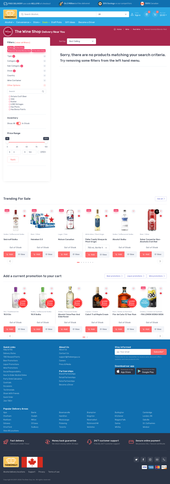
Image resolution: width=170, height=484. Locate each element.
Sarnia (117, 423)
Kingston (91, 416)
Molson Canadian (95, 239)
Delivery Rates (9, 353)
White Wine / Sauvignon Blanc (16, 234)
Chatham (7, 416)
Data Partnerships (67, 381)
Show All (11, 123)
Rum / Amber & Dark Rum (151, 312)
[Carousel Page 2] (81, 262)
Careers (62, 361)
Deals (45, 22)
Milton (33, 420)
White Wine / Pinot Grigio (123, 234)
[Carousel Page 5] (88, 262)
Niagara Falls (120, 420)
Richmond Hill (92, 423)
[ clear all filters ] (22, 42)
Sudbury (34, 427)
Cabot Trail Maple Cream (125, 314)
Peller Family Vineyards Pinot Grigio (125, 240)
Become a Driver (86, 22)
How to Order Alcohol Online (15, 375)
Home (118, 29)
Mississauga (64, 420)
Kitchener (119, 416)
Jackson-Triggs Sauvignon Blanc (13, 240)
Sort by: (62, 41)
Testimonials (8, 390)
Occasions (7, 386)
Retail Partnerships (67, 377)
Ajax (5, 412)
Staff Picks (56, 22)
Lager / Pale (91, 234)
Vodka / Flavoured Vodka (96, 312)
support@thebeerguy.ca (69, 357)
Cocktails (7, 382)
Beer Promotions (10, 361)
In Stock (25, 123)
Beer (115, 276)
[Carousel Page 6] (90, 262)
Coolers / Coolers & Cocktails (16, 312)
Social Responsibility (12, 372)
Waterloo (91, 427)
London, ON (147, 416)
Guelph (34, 416)
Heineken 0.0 (66, 239)
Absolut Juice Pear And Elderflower (98, 315)
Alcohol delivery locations (14, 472)
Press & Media (65, 364)
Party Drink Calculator (12, 379)
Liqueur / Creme (120, 312)
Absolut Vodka (148, 239)
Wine (127, 29)
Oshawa (6, 423)
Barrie (33, 412)
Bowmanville (64, 412)
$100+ (43, 152)
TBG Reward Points (11, 357)
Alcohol (8, 22)
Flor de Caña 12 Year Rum (153, 314)
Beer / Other (64, 234)
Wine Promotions (10, 368)
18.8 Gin (36, 314)
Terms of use (54, 472)
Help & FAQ (7, 350)
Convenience (22, 22)
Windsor (146, 427)
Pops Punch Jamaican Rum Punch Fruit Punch (16, 315)
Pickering (63, 423)
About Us (63, 350)
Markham (7, 420)
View (22, 254)
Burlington (119, 412)
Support (31, 472)
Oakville (146, 420)
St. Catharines (149, 423)
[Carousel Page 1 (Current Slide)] (78, 262)
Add (11, 254)
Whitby (118, 427)
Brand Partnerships (67, 374)
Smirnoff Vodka (39, 239)
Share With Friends (11, 393)
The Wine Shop (38, 51)
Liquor (135, 276)
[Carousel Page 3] (83, 262)
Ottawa (34, 423)
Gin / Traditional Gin (39, 312)
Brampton (91, 412)
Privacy (42, 472)
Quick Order (8, 397)
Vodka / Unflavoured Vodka (42, 234)
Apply (13, 159)
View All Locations (11, 431)
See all (161, 199)
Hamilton (63, 416)
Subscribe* (159, 352)
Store (36, 22)
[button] (26, 56)
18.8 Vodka (65, 314)
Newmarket (92, 420)
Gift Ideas (70, 22)
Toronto (62, 427)
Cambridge (147, 412)
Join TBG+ (7, 401)
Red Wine (136, 29)
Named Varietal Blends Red (19, 51)
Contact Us (64, 353)
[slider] (7, 141)
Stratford (7, 427)
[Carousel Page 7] (92, 262)
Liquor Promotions (11, 364)
